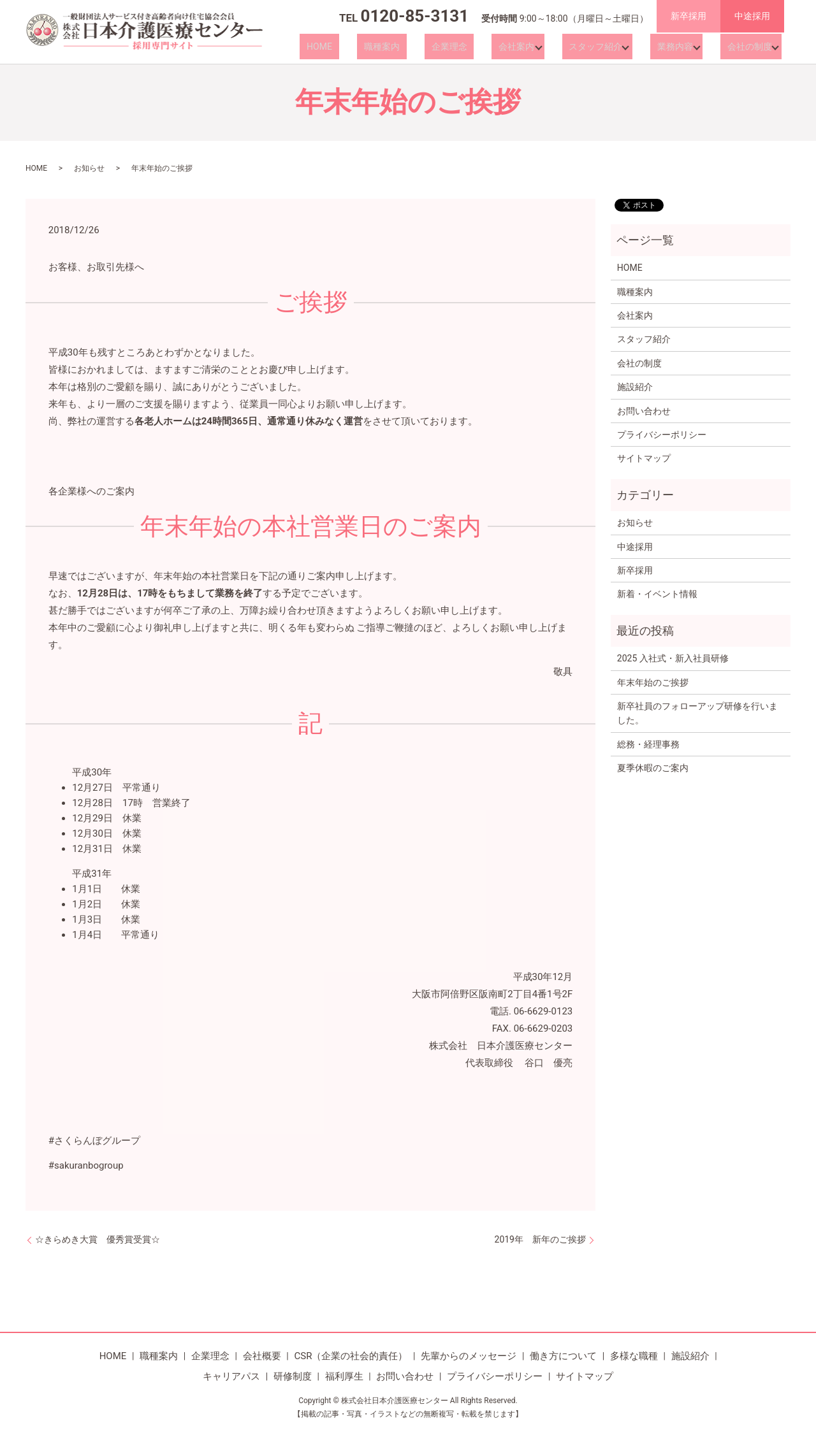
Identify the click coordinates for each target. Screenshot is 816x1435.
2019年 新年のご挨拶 (540, 1239)
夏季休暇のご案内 (652, 768)
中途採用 (752, 16)
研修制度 (292, 1376)
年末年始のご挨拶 (652, 682)
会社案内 (526, 46)
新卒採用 (688, 16)
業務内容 (676, 46)
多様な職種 (634, 1356)
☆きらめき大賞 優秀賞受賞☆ (97, 1239)
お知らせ (89, 168)
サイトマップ (644, 458)
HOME (371, 46)
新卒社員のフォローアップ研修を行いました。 (697, 713)
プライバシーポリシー (661, 434)
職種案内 (419, 46)
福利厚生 (344, 1376)
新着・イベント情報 (657, 594)
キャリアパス (231, 1376)
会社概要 (262, 1356)
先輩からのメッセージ (468, 1356)
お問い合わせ (644, 411)
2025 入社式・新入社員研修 (673, 658)
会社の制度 (746, 46)
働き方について (563, 1356)
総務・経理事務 (648, 744)
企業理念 (473, 46)
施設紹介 (635, 387)
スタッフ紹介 (601, 46)
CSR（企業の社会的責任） (350, 1356)
